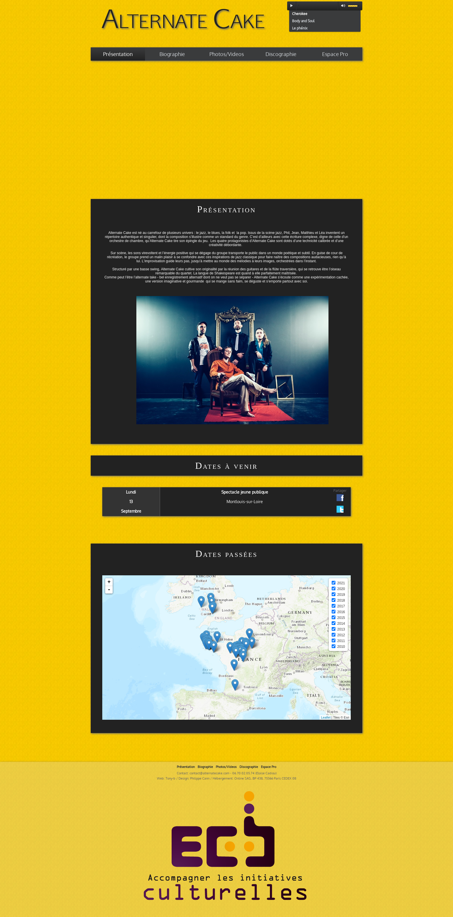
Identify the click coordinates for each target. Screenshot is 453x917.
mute (342, 5)
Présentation (118, 54)
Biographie (172, 54)
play (291, 5)
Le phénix (299, 28)
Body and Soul (303, 21)
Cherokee (299, 14)
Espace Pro (335, 54)
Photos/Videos (226, 54)
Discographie (281, 54)
